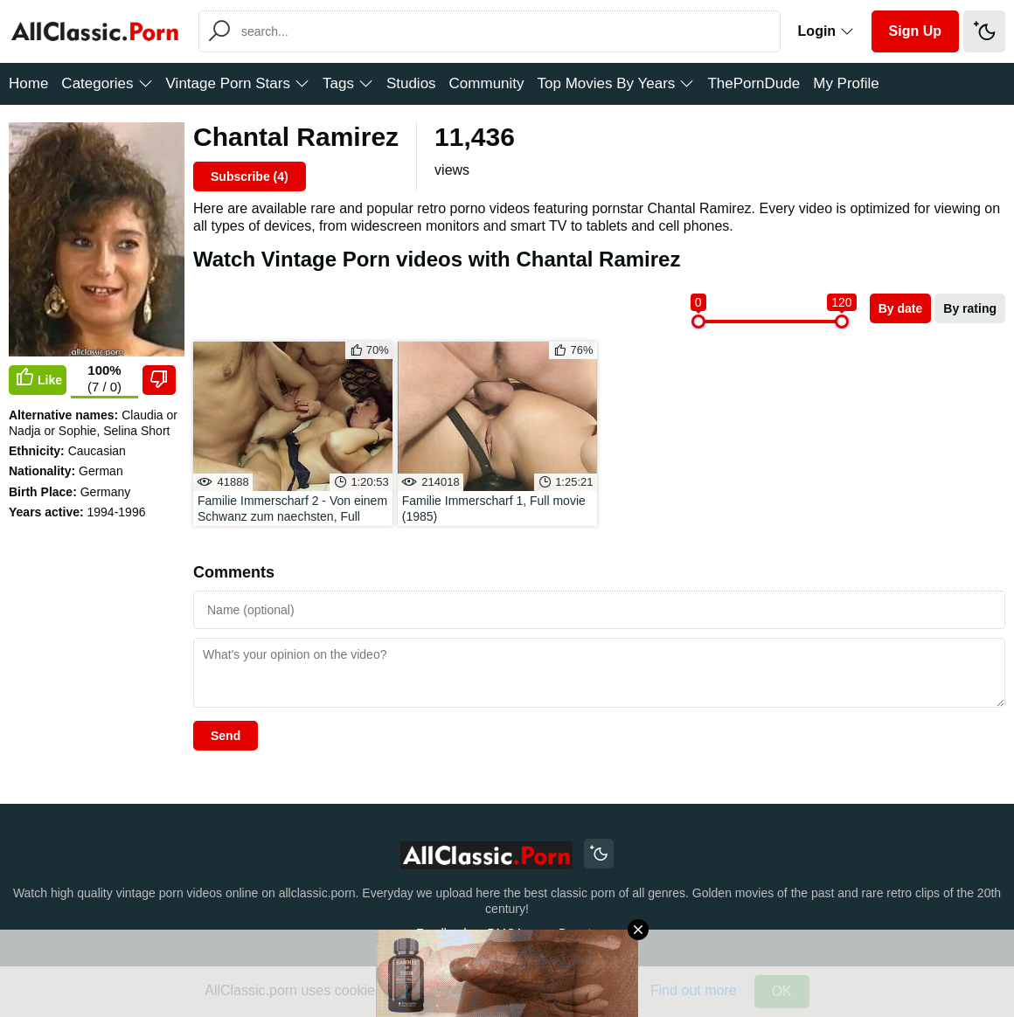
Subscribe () (249, 176)
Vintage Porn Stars (237, 83)
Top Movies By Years (616, 83)
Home (28, 83)
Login (826, 31)
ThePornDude (753, 83)
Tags (348, 83)
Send (225, 736)
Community (486, 83)
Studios (411, 83)
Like (37, 378)
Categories (106, 83)
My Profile (846, 83)
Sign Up (915, 31)
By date (901, 308)
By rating (970, 308)
